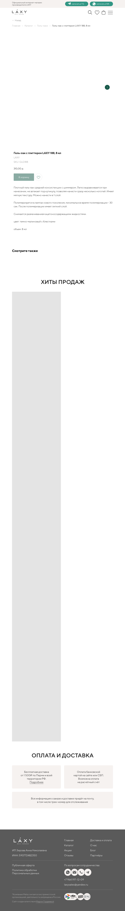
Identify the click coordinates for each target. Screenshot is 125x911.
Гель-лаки (42, 25)
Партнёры (96, 855)
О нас (93, 845)
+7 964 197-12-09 (74, 879)
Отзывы (68, 855)
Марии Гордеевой (45, 901)
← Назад (16, 20)
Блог (93, 850)
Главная (16, 25)
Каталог (29, 25)
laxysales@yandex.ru (76, 884)
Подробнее (36, 782)
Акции (68, 850)
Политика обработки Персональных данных (25, 872)
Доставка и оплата (101, 840)
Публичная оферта (23, 865)
